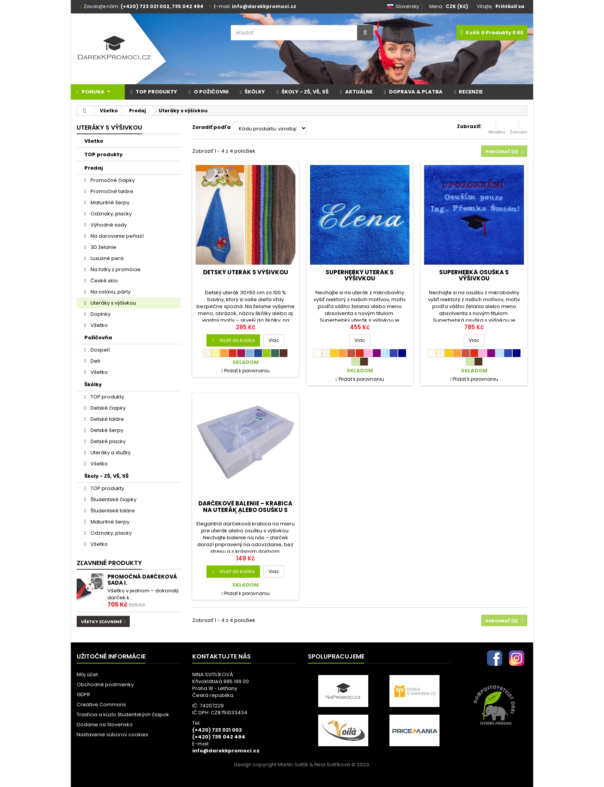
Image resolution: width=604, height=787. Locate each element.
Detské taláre (106, 419)
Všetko (93, 141)
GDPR (83, 694)
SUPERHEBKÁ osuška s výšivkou (474, 275)
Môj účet (87, 674)
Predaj (93, 168)
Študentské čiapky (112, 499)
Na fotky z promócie (115, 269)
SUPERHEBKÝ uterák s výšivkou (359, 275)
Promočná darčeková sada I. (142, 580)
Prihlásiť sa (509, 6)
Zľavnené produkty (109, 563)
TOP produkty (103, 154)
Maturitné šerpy (109, 202)
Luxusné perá (106, 258)
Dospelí (99, 349)
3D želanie (102, 247)
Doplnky (100, 314)
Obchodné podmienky (105, 684)
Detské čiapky (107, 408)
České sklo (103, 280)
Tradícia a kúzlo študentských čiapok (123, 714)
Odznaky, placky (110, 213)
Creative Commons (101, 704)
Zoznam (518, 127)
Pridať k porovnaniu (247, 370)
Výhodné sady (108, 224)
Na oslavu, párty (110, 291)
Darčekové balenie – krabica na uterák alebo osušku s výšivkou (245, 509)
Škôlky (93, 384)
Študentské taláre (112, 510)
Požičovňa (98, 337)
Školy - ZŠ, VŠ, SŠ (106, 476)
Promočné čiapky (112, 180)
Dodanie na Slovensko (105, 724)
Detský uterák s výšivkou (245, 272)
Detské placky (107, 441)
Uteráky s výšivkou (112, 303)
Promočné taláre (111, 191)
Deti (94, 361)
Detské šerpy (106, 430)
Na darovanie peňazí (116, 236)
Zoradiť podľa (211, 127)
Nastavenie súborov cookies (112, 734)
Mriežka (496, 127)
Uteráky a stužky (110, 452)
